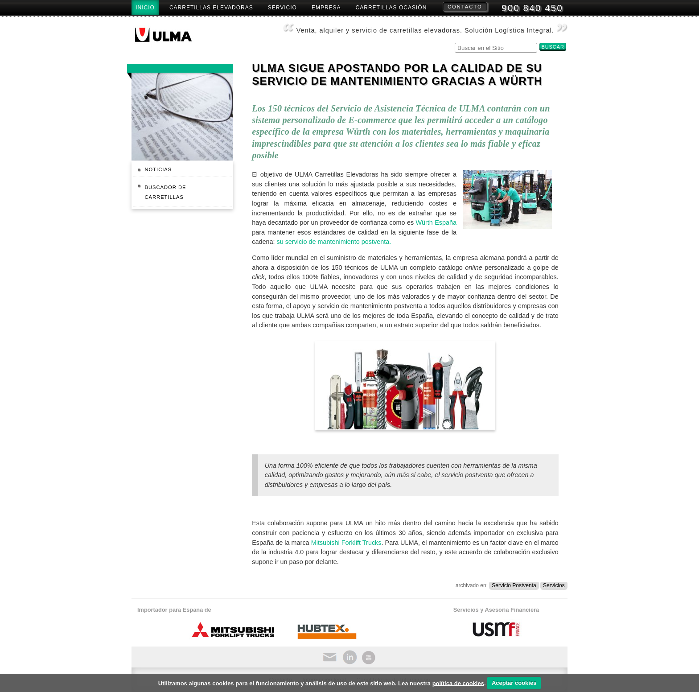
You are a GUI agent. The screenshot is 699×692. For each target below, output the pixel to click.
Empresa (326, 7)
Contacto (465, 6)
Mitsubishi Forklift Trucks (346, 542)
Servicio (282, 7)
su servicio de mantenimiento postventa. (333, 241)
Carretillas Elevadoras (211, 7)
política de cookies (458, 683)
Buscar (454, 41)
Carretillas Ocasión (391, 7)
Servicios (554, 585)
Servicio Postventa (514, 585)
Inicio (145, 7)
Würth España (435, 222)
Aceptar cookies (514, 683)
